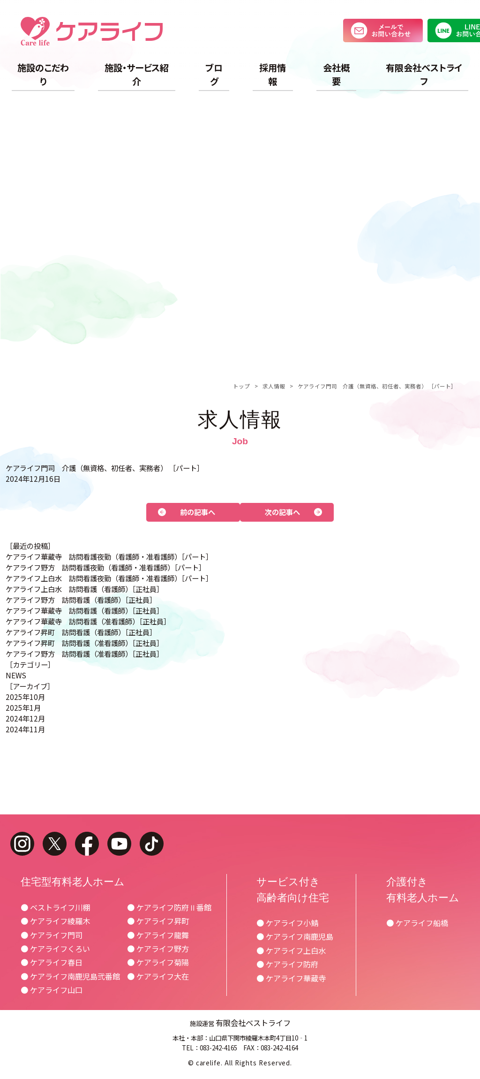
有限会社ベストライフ (424, 74)
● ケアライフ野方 (158, 948)
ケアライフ (91, 31)
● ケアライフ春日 (51, 962)
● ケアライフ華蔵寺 (291, 978)
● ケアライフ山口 (51, 989)
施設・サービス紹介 (137, 74)
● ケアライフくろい (55, 948)
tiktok (152, 844)
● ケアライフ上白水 (291, 950)
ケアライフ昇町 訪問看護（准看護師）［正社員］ (85, 643)
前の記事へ (197, 512)
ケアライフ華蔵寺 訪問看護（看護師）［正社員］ (85, 610)
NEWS (16, 675)
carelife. (209, 1062)
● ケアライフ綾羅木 (55, 921)
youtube (119, 844)
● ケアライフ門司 (51, 935)
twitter (55, 844)
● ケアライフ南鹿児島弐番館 (70, 976)
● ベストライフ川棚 (55, 907)
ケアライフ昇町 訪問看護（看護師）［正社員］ (81, 632)
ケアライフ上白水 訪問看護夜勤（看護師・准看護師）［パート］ (109, 578)
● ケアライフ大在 (158, 976)
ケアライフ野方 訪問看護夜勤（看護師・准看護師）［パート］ (106, 567)
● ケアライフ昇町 (158, 921)
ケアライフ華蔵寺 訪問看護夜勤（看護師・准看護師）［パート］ (109, 556)
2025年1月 (23, 707)
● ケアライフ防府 (287, 964)
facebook (87, 844)
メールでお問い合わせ (383, 30)
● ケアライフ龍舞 (158, 935)
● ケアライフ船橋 (417, 922)
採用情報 (272, 74)
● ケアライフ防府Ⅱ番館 (169, 907)
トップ (241, 386)
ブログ (214, 74)
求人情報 (273, 386)
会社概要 (336, 74)
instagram (22, 844)
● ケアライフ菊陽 (158, 962)
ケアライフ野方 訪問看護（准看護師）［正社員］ (85, 653)
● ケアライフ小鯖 (287, 922)
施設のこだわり (43, 74)
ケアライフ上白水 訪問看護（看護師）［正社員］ (85, 589)
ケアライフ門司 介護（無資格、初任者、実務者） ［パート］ (377, 386)
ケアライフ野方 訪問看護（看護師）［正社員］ (81, 599)
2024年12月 (25, 718)
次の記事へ (282, 512)
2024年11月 (25, 729)
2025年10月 (25, 696)
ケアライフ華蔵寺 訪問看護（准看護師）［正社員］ (88, 621)
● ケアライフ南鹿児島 (294, 936)
